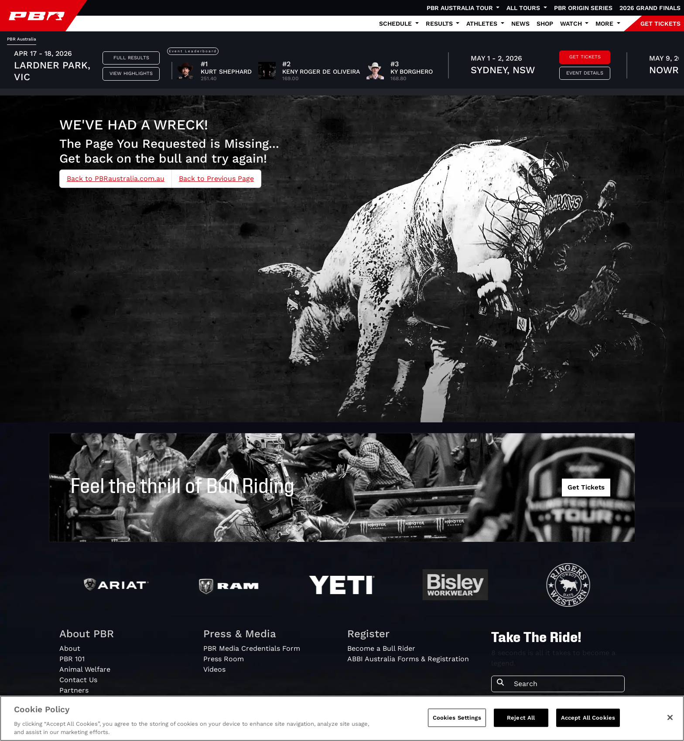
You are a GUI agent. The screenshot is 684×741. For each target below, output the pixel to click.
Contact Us (78, 680)
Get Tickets (585, 57)
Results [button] (440, 23)
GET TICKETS (660, 23)
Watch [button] (572, 23)
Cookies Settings (457, 717)
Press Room (223, 659)
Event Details (584, 73)
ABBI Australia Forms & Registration (408, 659)
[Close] (670, 717)
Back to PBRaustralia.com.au (115, 178)
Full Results (131, 58)
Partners (74, 690)
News (520, 23)
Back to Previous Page (216, 178)
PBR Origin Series (583, 7)
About (69, 648)
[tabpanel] (342, 66)
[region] (342, 718)
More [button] (605, 23)
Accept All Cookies (588, 717)
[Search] (566, 684)
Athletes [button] (482, 23)
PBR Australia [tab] (21, 39)
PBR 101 (72, 659)
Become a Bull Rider (381, 648)
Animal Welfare (84, 669)
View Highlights (131, 73)
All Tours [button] (524, 7)
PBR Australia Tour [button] (461, 7)
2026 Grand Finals (650, 7)
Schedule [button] (396, 23)
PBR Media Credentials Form (251, 648)
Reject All (521, 717)
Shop (545, 23)
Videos (214, 669)
